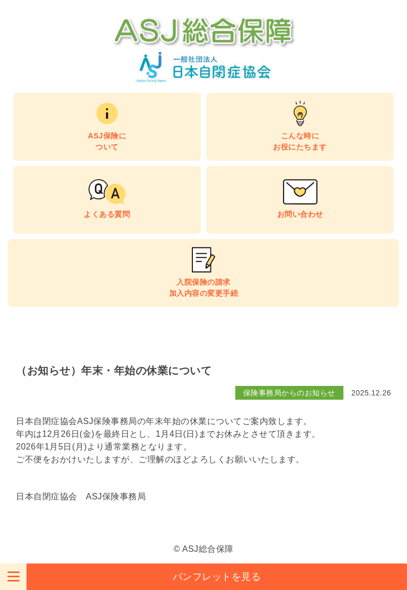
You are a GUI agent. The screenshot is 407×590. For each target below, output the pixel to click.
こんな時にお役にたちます (300, 141)
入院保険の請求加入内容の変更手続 (203, 287)
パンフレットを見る (217, 576)
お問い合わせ (300, 214)
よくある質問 (107, 214)
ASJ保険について (107, 141)
